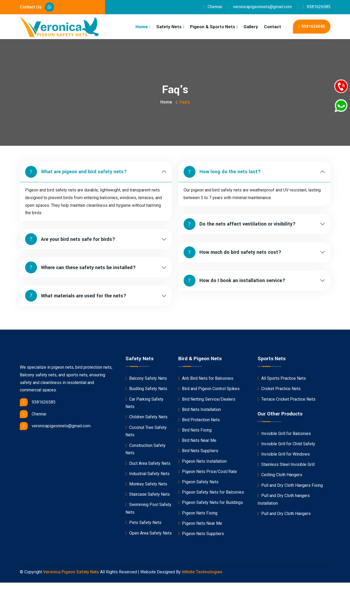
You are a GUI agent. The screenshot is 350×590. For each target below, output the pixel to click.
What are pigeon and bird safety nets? (76, 172)
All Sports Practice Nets (282, 378)
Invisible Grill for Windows (284, 454)
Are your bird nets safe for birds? (70, 239)
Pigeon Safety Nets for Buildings (210, 502)
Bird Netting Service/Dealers (207, 399)
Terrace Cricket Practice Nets (287, 399)
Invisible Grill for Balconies (284, 433)
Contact (272, 26)
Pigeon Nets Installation (202, 461)
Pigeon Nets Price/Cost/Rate (207, 471)
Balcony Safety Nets (146, 378)
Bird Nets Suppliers (198, 450)
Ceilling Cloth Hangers (280, 474)
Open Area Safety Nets (148, 533)
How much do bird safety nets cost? (232, 252)
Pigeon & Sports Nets (212, 26)
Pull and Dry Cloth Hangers (284, 513)
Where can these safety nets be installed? (80, 267)
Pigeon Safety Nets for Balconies (211, 492)
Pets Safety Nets (143, 522)
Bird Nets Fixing (195, 430)
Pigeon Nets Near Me (200, 523)
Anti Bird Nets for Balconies (206, 378)
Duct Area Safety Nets (148, 463)
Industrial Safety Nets (147, 473)
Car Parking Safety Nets (144, 403)
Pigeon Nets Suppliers (201, 533)
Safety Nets (168, 26)
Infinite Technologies (202, 571)
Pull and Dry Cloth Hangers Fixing (290, 485)
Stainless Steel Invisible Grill (286, 464)
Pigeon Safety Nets (198, 481)
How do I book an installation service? (234, 281)
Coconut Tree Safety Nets (146, 431)
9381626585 (316, 6)
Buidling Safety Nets (146, 388)
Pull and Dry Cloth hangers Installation (284, 499)
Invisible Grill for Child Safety (286, 443)
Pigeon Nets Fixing (198, 513)
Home (142, 26)
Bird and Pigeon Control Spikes (209, 388)
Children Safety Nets (146, 416)
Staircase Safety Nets (147, 494)
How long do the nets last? (222, 172)
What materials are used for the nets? (75, 296)
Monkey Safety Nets (146, 483)
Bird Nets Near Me (197, 440)
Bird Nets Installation (199, 409)
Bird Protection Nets (199, 419)
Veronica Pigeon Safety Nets (71, 571)
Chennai (213, 6)
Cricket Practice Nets (279, 388)
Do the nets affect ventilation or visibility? (240, 224)
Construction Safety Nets (145, 449)
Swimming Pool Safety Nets (148, 508)
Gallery (251, 26)
